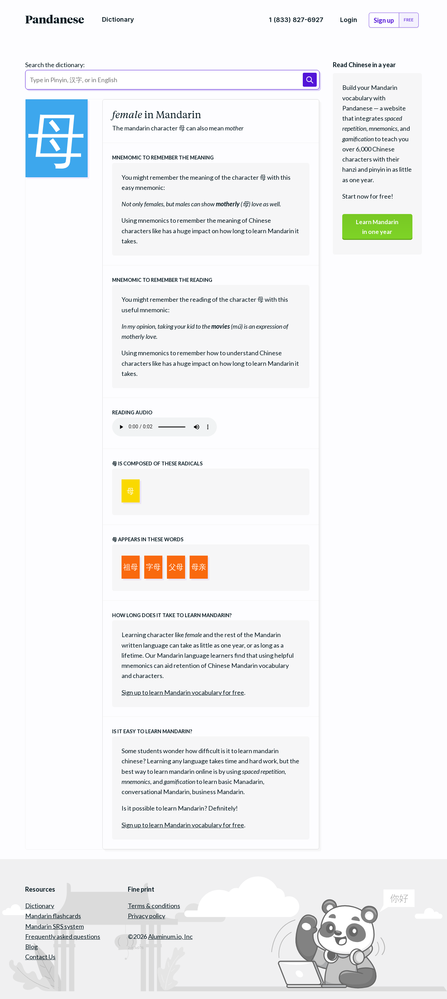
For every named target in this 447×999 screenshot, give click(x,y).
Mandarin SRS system (54, 926)
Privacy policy (146, 916)
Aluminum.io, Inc (170, 936)
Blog (31, 946)
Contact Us (40, 957)
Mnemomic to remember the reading (162, 280)
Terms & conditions (154, 905)
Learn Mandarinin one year (377, 227)
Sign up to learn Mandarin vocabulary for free (183, 692)
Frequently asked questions (62, 936)
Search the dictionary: (55, 65)
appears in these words (147, 539)
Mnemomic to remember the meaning (163, 157)
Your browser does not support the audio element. (164, 427)
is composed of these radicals (157, 463)
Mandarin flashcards (53, 916)
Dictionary (39, 905)
